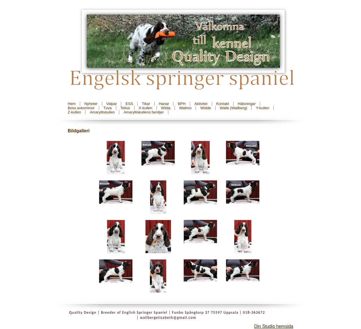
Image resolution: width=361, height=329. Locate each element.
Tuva (108, 108)
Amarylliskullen (102, 112)
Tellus (125, 108)
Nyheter (91, 104)
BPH (181, 104)
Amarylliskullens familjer (144, 112)
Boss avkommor (81, 108)
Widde (205, 108)
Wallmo (185, 108)
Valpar (111, 104)
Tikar (146, 104)
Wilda (165, 108)
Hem (72, 104)
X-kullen (145, 108)
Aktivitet (201, 104)
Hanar (164, 104)
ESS (129, 104)
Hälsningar (247, 104)
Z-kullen (74, 112)
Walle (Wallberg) (233, 108)
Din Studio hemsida (273, 326)
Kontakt (222, 104)
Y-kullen (262, 108)
